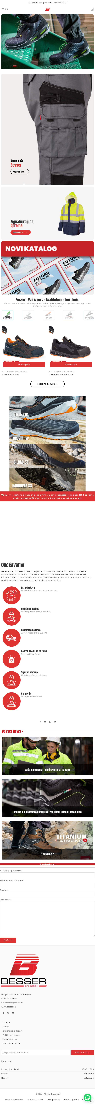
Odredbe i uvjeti (10, 1039)
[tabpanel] (47, 41)
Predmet (47, 890)
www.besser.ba (8, 1007)
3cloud (5, 371)
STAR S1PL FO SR (10, 374)
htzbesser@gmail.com (12, 1003)
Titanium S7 (47, 854)
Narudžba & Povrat (11, 1043)
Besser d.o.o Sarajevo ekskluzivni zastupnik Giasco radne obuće (48, 812)
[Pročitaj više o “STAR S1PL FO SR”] (24, 364)
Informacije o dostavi (12, 1031)
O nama (6, 1022)
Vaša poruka (47, 900)
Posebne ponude (47, 384)
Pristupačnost (53, 1099)
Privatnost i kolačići (14, 1099)
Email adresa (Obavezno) (47, 880)
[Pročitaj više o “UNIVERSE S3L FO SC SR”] (71, 364)
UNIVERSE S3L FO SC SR (61, 374)
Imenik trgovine (71, 1099)
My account (6, 1061)
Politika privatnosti (11, 1035)
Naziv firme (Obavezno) (47, 871)
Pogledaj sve (20, 172)
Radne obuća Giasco (18, 371)
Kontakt (6, 1027)
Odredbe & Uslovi (35, 1099)
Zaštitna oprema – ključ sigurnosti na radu (47, 770)
